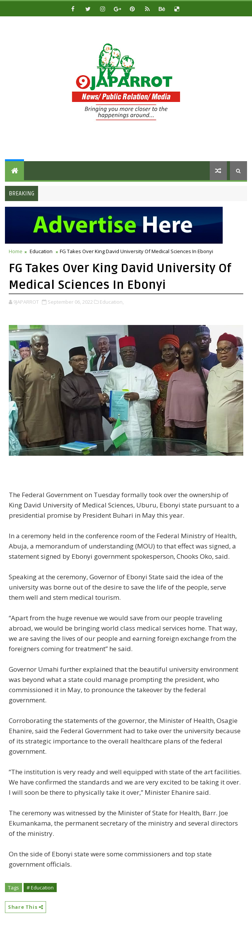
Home (15, 251)
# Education (40, 887)
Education (41, 251)
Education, (112, 301)
